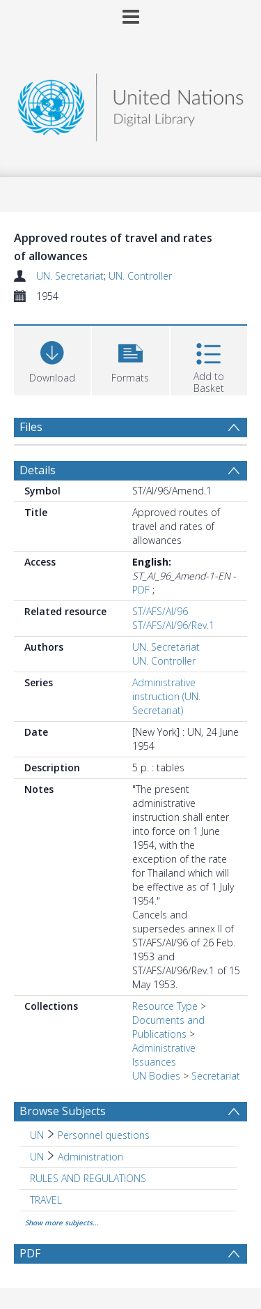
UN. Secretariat (70, 275)
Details (37, 470)
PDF (141, 589)
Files (30, 426)
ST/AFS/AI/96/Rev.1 (173, 625)
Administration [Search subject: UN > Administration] (90, 1156)
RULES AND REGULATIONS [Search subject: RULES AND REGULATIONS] (88, 1178)
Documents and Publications (168, 1027)
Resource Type (165, 1006)
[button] (130, 359)
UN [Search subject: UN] (37, 1135)
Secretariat (215, 1075)
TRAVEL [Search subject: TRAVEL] (46, 1199)
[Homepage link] (131, 103)
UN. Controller (140, 275)
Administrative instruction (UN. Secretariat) (166, 696)
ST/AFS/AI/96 (160, 611)
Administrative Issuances (164, 1054)
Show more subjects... (62, 1222)
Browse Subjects (62, 1111)
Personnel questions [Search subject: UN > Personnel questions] (104, 1135)
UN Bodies (156, 1075)
